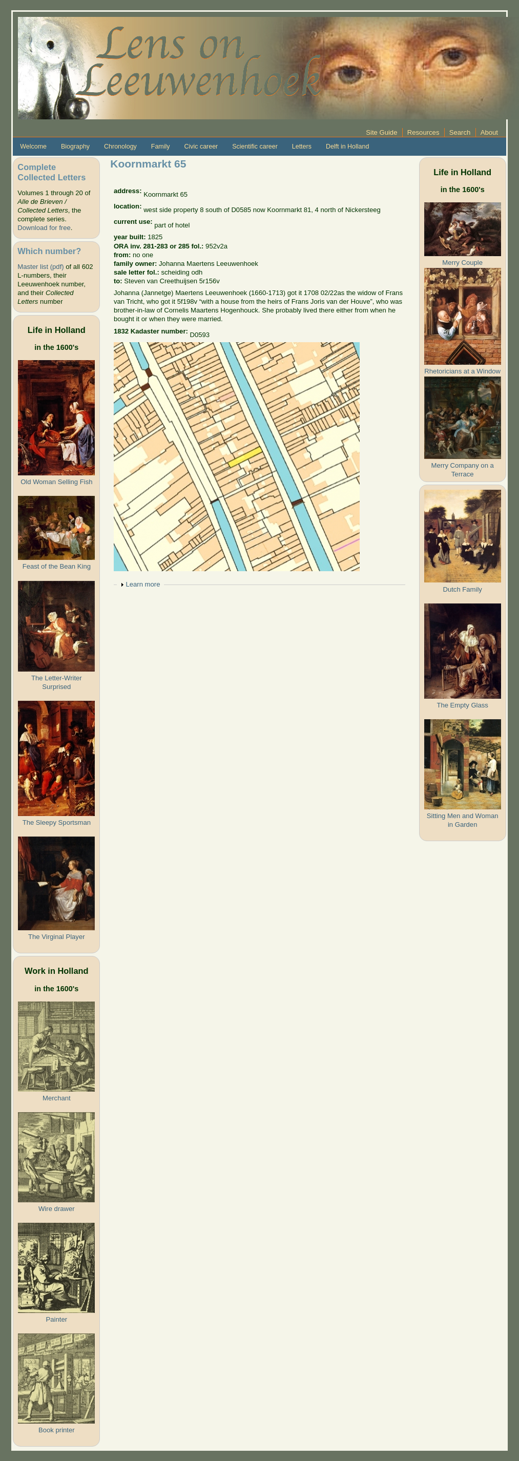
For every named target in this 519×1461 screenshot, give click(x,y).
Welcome (33, 146)
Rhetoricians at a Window (462, 371)
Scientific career (255, 146)
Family (160, 146)
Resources (423, 132)
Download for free (43, 228)
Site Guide (381, 132)
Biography (75, 146)
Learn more (143, 584)
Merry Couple (462, 262)
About (489, 132)
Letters (302, 146)
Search (460, 132)
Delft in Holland (347, 146)
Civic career (201, 146)
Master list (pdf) (40, 266)
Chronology (120, 146)
